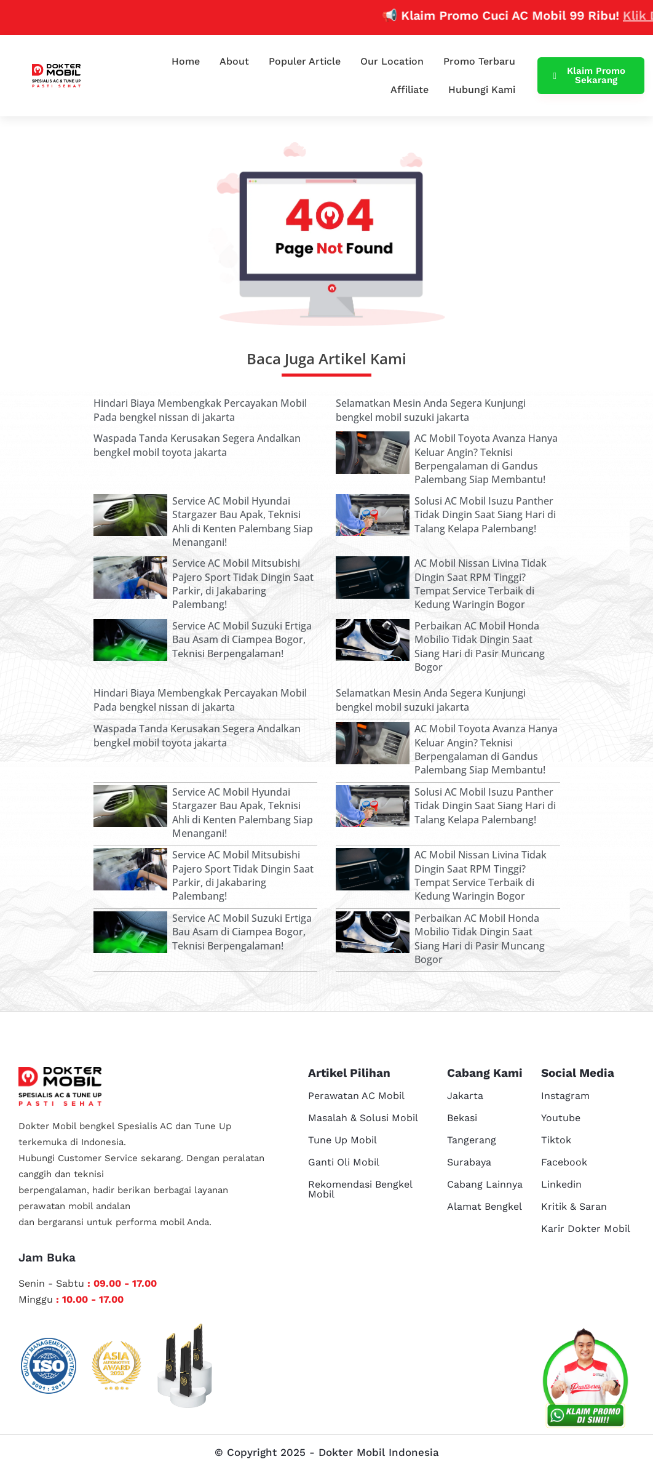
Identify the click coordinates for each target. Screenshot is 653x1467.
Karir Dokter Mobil (585, 1228)
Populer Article (305, 61)
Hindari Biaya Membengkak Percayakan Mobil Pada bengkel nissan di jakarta (200, 409)
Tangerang (471, 1140)
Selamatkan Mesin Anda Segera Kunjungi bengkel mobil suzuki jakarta (431, 409)
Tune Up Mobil (342, 1140)
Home (186, 61)
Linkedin (561, 1184)
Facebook (564, 1162)
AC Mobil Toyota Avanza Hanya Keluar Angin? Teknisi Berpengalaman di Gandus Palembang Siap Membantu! (486, 458)
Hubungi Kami (481, 89)
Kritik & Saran (574, 1206)
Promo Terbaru (479, 61)
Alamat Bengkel (484, 1206)
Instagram (565, 1095)
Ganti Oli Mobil (343, 1162)
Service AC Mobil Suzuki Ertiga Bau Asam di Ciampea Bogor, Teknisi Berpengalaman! (242, 639)
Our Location (392, 61)
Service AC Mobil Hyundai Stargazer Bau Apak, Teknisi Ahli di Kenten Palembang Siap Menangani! (242, 521)
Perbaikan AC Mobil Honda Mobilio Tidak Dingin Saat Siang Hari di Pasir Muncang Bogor (479, 646)
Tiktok (556, 1140)
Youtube (560, 1118)
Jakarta (465, 1095)
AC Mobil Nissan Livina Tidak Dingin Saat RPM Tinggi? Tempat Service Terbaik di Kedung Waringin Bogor (480, 583)
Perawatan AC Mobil (356, 1095)
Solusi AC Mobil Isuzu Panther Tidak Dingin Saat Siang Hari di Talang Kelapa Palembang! (485, 514)
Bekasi (462, 1118)
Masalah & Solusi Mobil (363, 1118)
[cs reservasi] (585, 1381)
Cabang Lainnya (485, 1184)
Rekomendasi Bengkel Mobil (360, 1189)
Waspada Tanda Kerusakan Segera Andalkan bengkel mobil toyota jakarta (197, 444)
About (234, 61)
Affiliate (409, 89)
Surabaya (469, 1162)
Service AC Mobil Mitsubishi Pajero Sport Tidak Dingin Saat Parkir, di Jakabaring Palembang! (243, 583)
